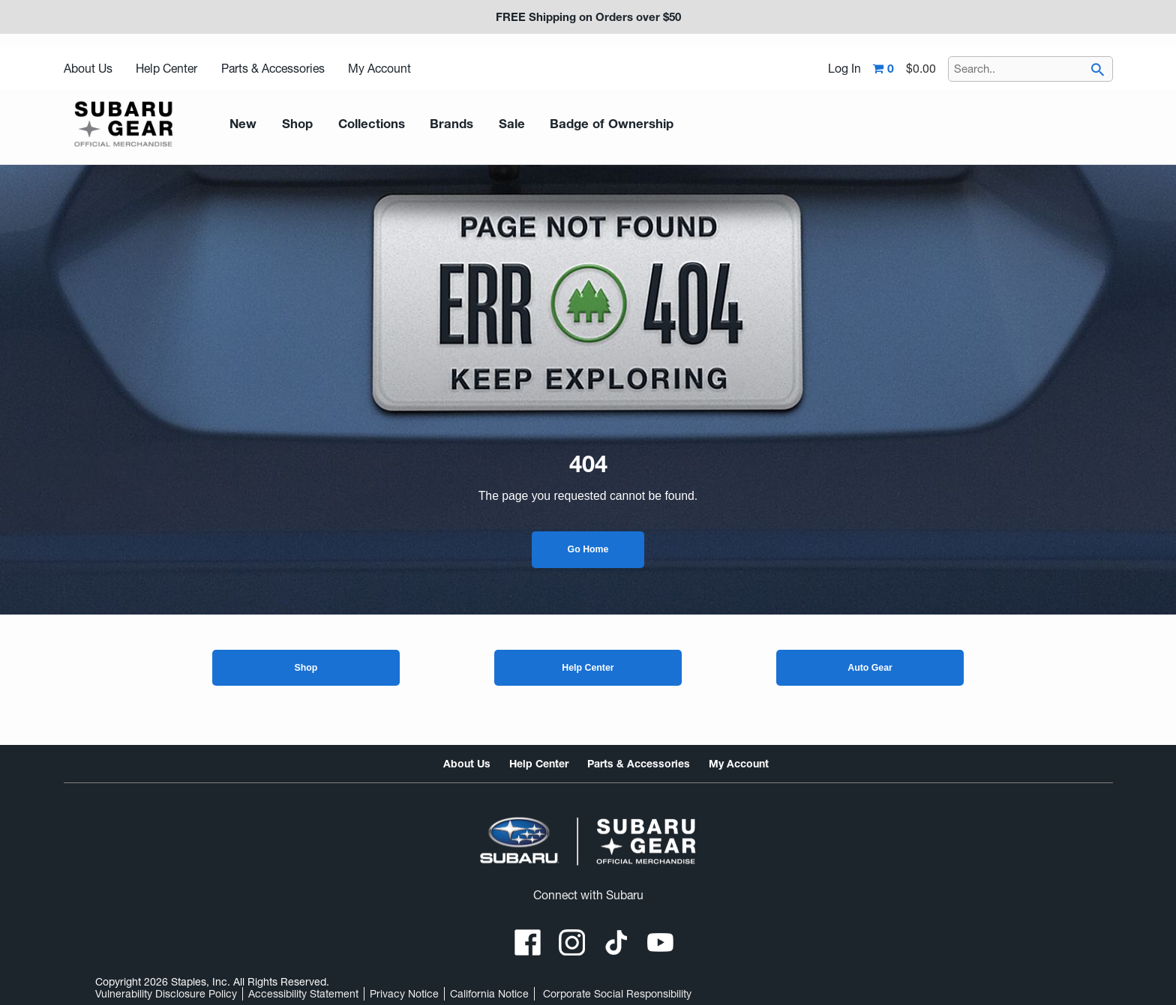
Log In (844, 69)
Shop (305, 668)
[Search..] (1030, 69)
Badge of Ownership (587, 124)
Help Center (166, 68)
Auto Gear (870, 668)
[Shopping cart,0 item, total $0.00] (904, 69)
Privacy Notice (404, 994)
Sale (494, 124)
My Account (379, 68)
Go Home (588, 549)
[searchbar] (1098, 71)
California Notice (489, 994)
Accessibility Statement (303, 994)
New (241, 124)
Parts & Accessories (273, 68)
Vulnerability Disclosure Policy (166, 994)
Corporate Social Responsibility (617, 994)
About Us (88, 68)
